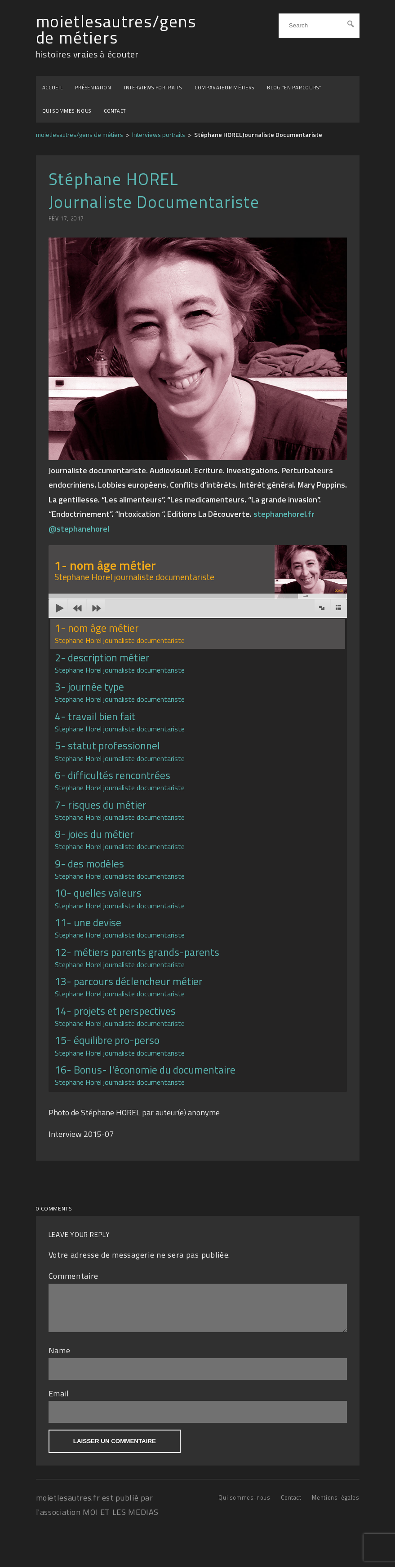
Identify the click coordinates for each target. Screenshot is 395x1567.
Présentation (93, 87)
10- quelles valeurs (120, 898)
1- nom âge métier (120, 633)
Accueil (52, 87)
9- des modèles (120, 868)
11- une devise (120, 927)
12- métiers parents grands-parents (137, 957)
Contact (115, 110)
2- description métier (120, 662)
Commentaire (74, 1276)
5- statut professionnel (120, 750)
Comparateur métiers (224, 87)
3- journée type (120, 691)
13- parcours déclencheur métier (129, 986)
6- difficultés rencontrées (120, 780)
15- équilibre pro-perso (120, 1045)
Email (59, 1400)
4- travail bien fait (120, 721)
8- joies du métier (120, 839)
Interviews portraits (153, 87)
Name (60, 1357)
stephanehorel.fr (284, 514)
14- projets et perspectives (120, 1016)
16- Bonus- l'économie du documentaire (145, 1074)
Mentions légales (335, 1504)
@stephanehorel (79, 529)
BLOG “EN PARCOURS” (294, 87)
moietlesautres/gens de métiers (116, 29)
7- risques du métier (120, 810)
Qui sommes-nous (67, 110)
